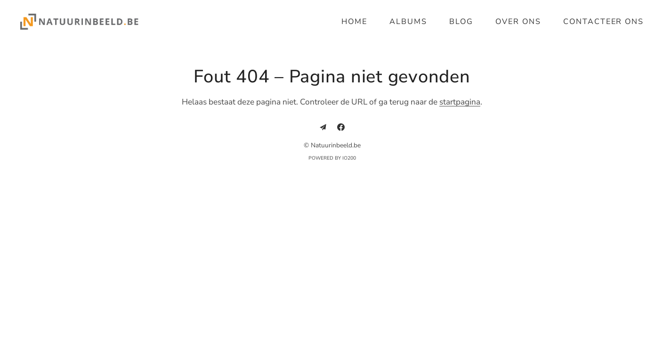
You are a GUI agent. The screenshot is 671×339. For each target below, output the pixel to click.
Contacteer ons (603, 21)
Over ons (518, 21)
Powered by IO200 (332, 158)
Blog (461, 21)
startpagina (459, 102)
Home (354, 21)
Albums (408, 21)
